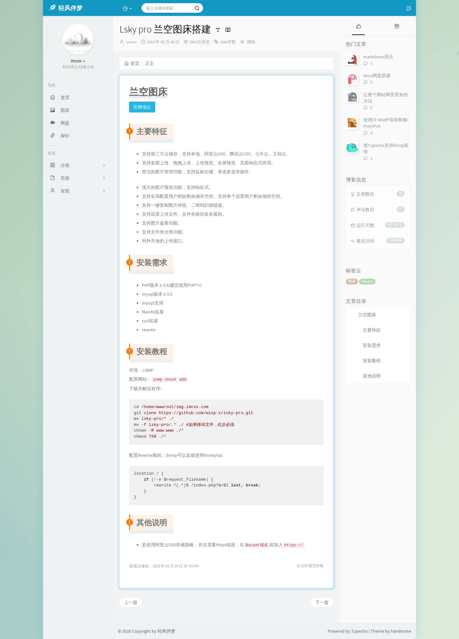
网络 (251, 42)
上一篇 (130, 602)
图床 (352, 281)
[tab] (358, 25)
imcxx (132, 42)
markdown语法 (378, 57)
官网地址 (142, 107)
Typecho (359, 631)
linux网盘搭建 (376, 75)
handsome (401, 631)
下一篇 (322, 602)
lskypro (367, 281)
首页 (131, 63)
